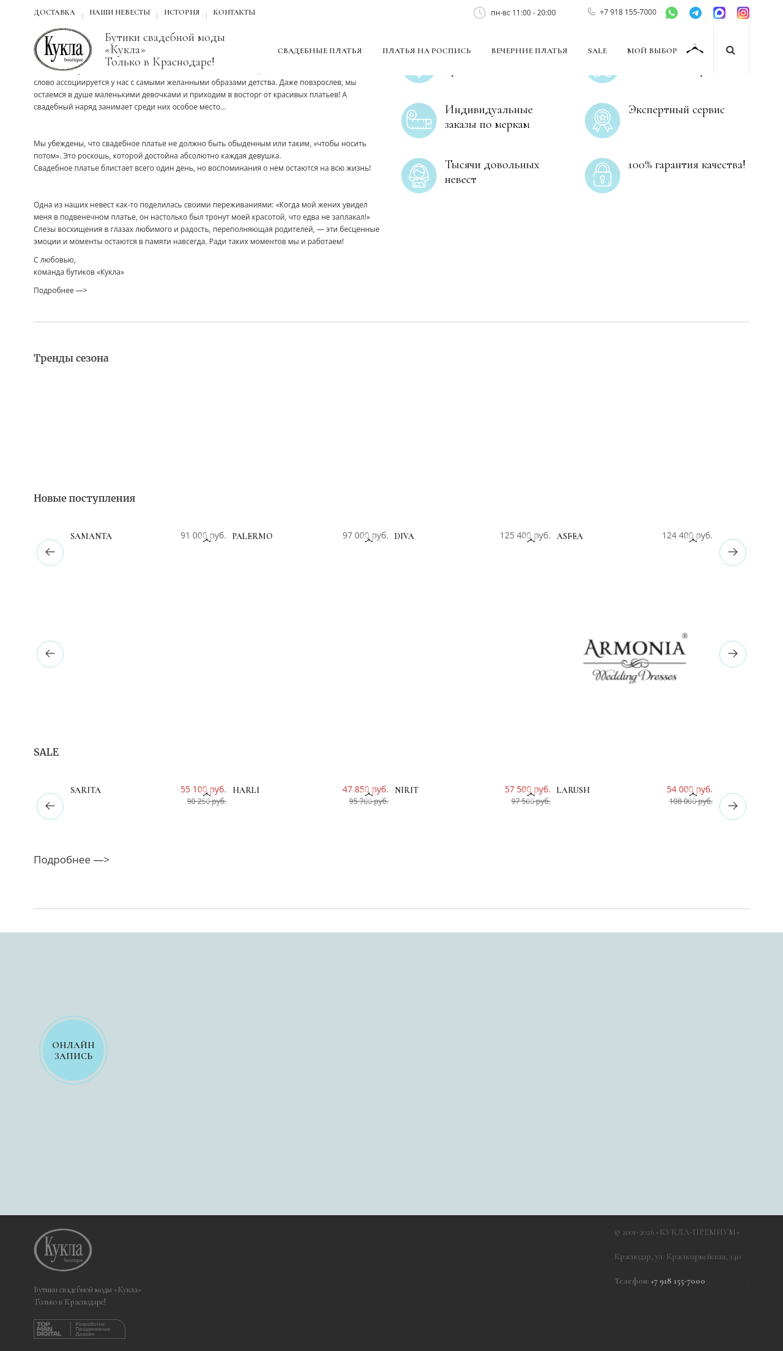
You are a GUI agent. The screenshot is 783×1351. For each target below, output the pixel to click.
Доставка (54, 12)
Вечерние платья (529, 51)
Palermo (252, 537)
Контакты (234, 12)
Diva (404, 537)
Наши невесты (119, 12)
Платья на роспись (426, 51)
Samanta (91, 537)
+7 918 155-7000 (628, 12)
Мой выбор (653, 51)
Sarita (85, 790)
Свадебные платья (320, 51)
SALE (597, 51)
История (181, 12)
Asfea (570, 537)
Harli (245, 790)
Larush (573, 790)
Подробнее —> (60, 290)
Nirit (406, 790)
